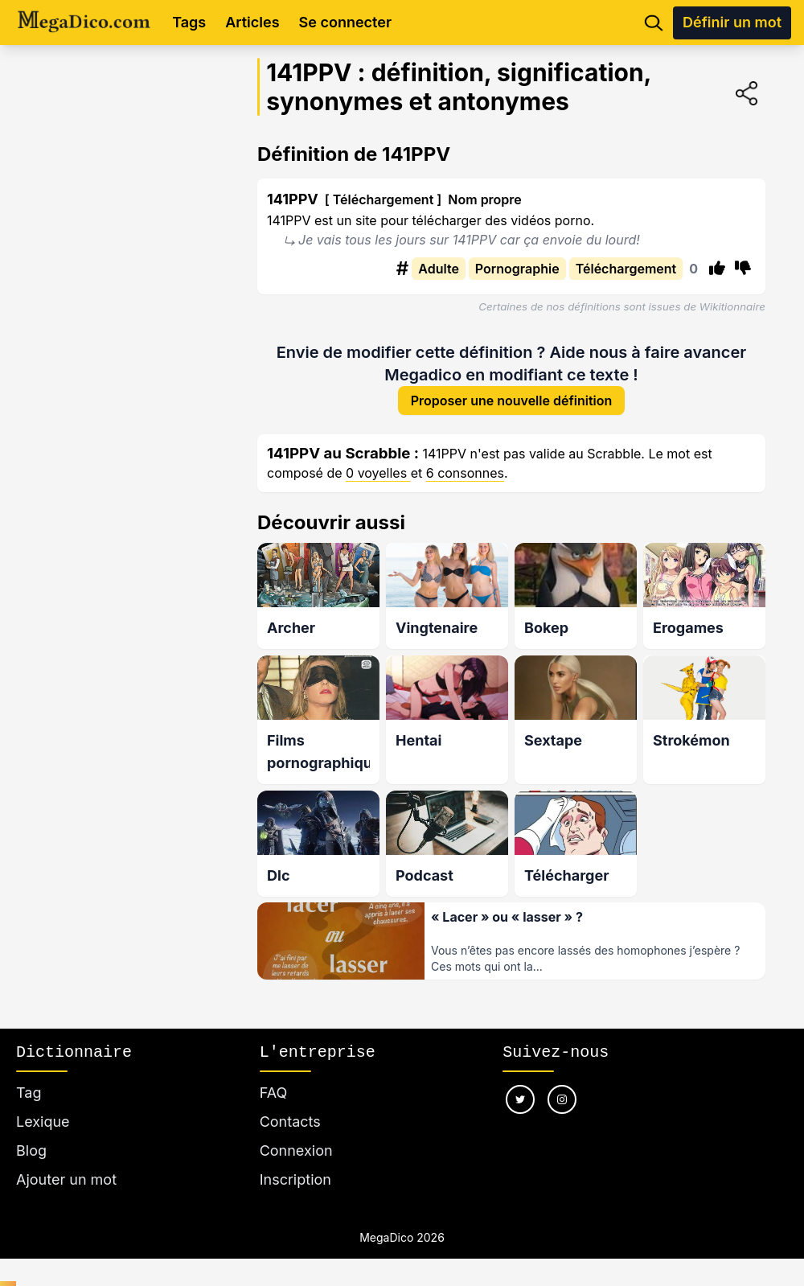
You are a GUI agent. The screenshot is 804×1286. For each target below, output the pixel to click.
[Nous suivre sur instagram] (562, 1099)
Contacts (290, 1121)
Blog (31, 1150)
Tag (28, 1092)
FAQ (274, 1092)
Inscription (295, 1179)
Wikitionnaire (732, 306)
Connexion (296, 1150)
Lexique (43, 1121)
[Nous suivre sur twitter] (520, 1099)
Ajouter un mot (66, 1179)
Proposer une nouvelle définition (512, 401)
